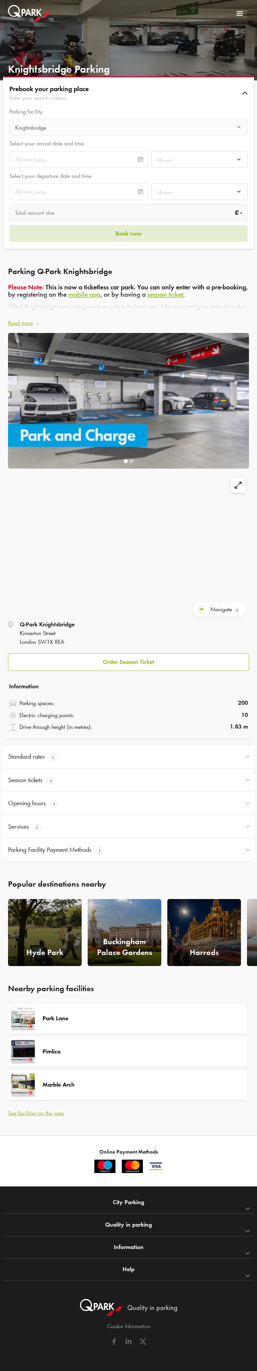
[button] (128, 93)
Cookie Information (128, 1326)
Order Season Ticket (128, 662)
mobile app (84, 294)
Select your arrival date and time (46, 143)
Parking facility (25, 111)
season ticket (165, 294)
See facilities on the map (36, 1113)
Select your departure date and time (50, 176)
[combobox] (128, 128)
